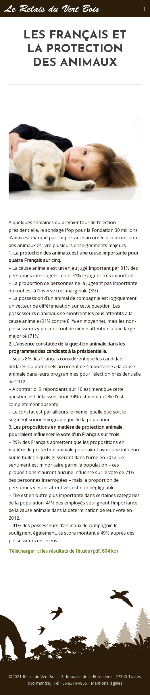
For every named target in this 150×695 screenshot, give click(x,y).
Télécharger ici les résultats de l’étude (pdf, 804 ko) (63, 551)
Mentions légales (106, 683)
